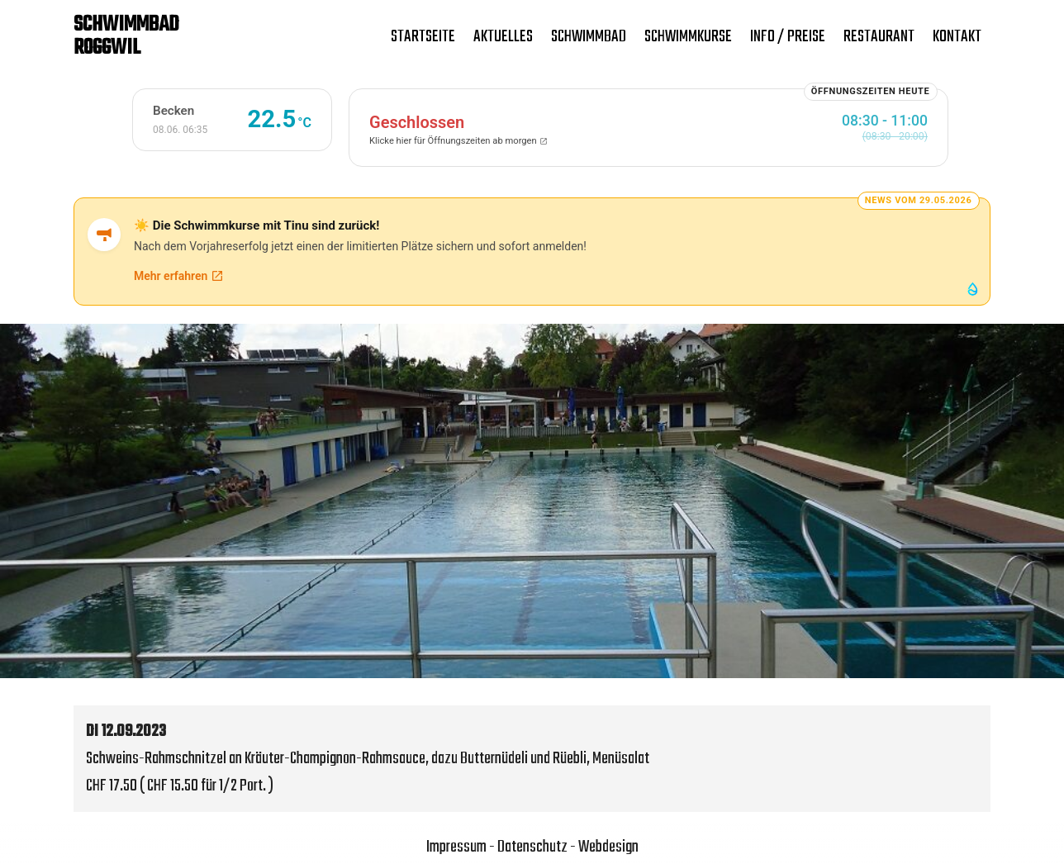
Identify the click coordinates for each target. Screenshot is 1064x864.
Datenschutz (532, 847)
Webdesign (608, 847)
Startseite (423, 37)
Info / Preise (787, 37)
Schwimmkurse (688, 37)
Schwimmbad (588, 37)
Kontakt (957, 37)
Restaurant (878, 37)
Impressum (456, 847)
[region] (532, 501)
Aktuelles (503, 37)
